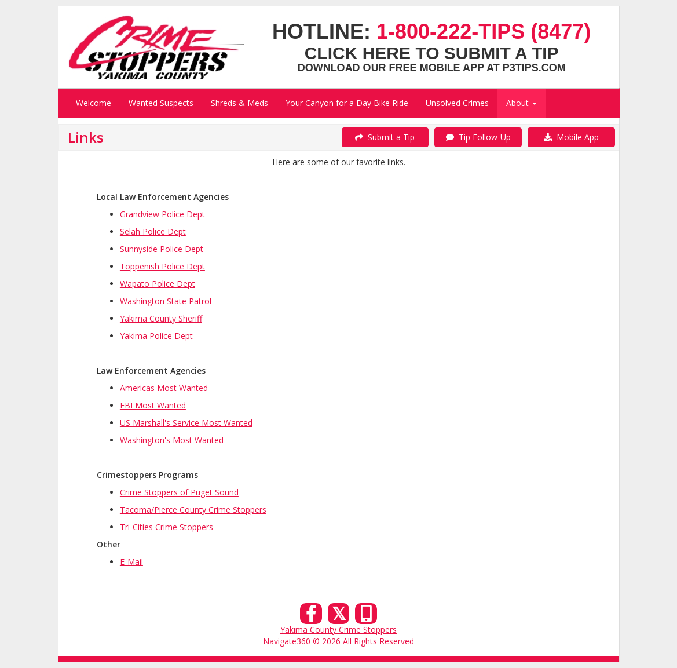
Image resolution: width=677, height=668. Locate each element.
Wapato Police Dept (157, 283)
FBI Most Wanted (153, 405)
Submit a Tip (385, 137)
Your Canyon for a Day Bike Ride (347, 102)
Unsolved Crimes (457, 102)
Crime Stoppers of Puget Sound (179, 492)
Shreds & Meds (239, 102)
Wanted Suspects (161, 102)
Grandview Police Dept (162, 214)
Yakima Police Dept (156, 335)
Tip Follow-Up (478, 137)
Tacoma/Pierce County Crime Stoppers (193, 509)
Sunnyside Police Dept (161, 248)
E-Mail (131, 561)
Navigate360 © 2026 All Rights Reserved (338, 641)
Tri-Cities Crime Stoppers (166, 526)
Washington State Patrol (165, 300)
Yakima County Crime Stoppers (338, 629)
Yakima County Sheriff (161, 318)
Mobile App (571, 137)
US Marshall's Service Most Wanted (186, 422)
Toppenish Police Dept (162, 266)
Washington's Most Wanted (172, 440)
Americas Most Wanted (164, 387)
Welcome (93, 102)
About (521, 102)
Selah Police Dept (153, 231)
